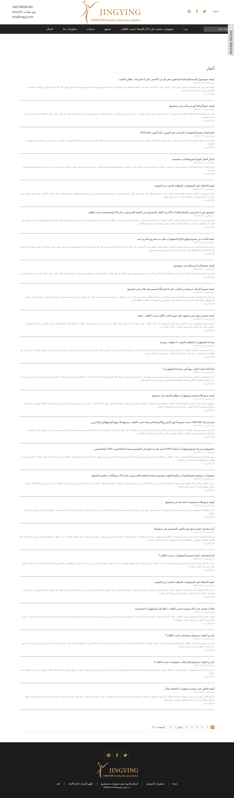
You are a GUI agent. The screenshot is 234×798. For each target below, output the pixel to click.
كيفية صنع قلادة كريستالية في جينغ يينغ (194, 265)
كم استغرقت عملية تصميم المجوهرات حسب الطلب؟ (186, 555)
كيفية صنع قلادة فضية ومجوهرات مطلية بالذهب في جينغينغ (183, 395)
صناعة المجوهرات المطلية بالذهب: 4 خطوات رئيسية (187, 342)
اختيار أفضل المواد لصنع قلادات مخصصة (193, 159)
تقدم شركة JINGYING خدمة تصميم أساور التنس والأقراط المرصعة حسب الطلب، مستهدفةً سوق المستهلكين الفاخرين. (152, 422)
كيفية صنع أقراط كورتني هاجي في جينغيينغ (192, 105)
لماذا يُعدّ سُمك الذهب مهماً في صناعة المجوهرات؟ (188, 368)
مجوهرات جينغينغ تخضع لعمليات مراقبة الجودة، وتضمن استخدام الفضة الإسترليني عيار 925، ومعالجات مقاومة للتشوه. (152, 475)
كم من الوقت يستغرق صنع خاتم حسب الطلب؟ (189, 635)
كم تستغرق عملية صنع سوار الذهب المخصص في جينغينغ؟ (184, 528)
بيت (30, 47)
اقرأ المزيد (209, 93)
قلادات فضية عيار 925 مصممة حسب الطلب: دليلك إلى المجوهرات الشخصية (174, 608)
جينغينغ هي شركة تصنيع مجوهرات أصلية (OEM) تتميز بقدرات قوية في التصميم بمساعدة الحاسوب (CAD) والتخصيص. (154, 448)
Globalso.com (110, 787)
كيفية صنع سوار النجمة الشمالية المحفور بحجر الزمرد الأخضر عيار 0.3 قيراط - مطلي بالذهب (166, 79)
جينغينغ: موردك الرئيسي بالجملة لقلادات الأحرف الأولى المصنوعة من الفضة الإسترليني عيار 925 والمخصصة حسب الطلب (151, 212)
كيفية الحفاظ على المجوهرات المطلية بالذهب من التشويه (184, 185)
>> (170, 727)
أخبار (23, 47)
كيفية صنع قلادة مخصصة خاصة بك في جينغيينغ (190, 502)
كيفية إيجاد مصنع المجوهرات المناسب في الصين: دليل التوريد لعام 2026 (177, 132)
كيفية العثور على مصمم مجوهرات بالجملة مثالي (189, 688)
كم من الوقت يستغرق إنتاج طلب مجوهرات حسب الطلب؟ (184, 661)
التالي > (178, 727)
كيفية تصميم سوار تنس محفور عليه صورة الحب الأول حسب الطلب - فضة (176, 315)
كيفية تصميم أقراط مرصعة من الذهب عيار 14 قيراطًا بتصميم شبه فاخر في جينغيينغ (170, 288)
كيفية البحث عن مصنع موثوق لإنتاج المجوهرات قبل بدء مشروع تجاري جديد (175, 238)
